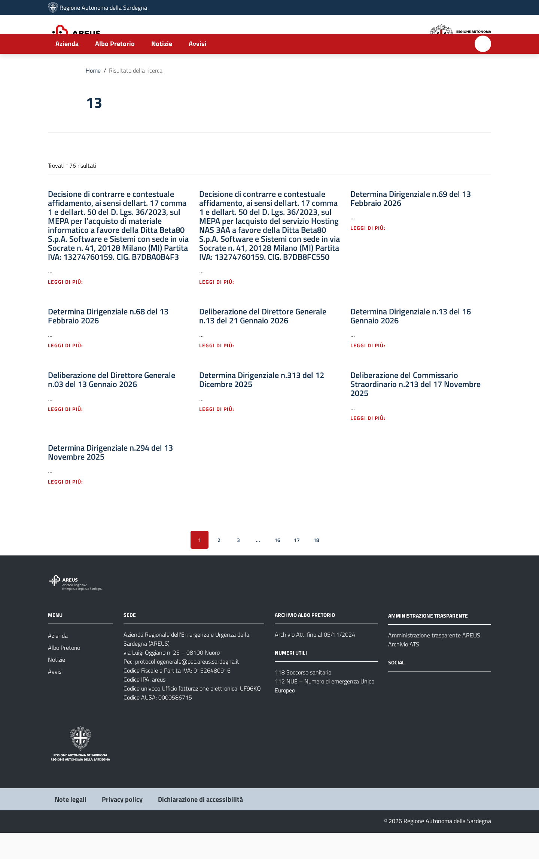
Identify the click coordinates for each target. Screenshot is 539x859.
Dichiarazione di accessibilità (200, 825)
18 (316, 566)
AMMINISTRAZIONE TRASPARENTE (428, 642)
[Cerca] (483, 70)
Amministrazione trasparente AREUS (434, 661)
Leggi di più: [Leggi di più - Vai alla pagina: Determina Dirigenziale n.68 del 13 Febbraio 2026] (69, 371)
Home (93, 96)
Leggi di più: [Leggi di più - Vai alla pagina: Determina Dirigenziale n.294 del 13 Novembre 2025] (69, 508)
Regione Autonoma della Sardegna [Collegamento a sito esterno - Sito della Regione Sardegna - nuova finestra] (103, 7)
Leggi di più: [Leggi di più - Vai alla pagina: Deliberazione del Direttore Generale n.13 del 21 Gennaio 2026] (221, 371)
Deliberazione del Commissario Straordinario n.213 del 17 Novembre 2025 (415, 410)
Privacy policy (122, 825)
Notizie (161, 70)
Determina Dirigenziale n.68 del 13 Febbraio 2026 (108, 342)
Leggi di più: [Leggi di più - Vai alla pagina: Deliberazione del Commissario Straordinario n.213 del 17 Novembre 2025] (372, 444)
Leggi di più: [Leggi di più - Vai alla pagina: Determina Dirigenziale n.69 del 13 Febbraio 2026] (372, 254)
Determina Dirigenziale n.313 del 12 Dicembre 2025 (261, 406)
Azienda (67, 70)
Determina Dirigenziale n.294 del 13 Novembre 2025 (110, 478)
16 (277, 566)
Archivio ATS (403, 670)
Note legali (70, 825)
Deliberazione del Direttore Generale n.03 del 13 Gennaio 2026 (111, 406)
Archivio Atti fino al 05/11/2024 (315, 660)
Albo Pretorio (115, 70)
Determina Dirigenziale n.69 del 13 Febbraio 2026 (410, 224)
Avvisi (198, 70)
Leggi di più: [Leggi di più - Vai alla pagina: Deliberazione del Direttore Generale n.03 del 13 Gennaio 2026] (69, 435)
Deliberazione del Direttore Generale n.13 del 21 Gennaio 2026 (262, 342)
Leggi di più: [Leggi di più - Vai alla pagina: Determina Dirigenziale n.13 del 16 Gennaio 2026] (372, 371)
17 (297, 566)
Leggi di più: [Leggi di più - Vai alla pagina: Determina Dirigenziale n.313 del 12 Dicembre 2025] (221, 435)
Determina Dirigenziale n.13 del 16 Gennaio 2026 (410, 342)
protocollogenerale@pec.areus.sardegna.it (187, 687)
